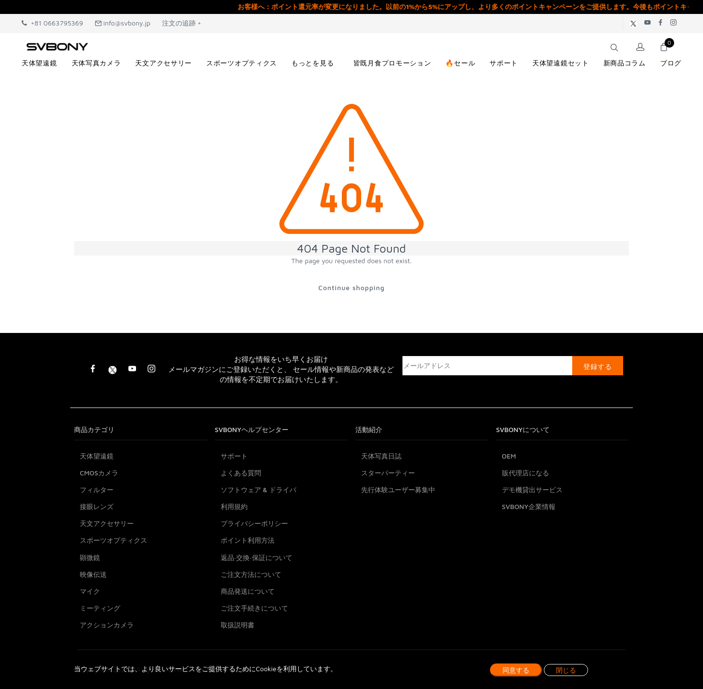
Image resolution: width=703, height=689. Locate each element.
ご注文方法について (251, 574)
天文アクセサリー (107, 523)
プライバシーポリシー (254, 523)
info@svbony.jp (123, 23)
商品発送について (248, 591)
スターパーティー (388, 473)
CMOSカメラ (99, 473)
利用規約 (234, 506)
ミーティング (100, 608)
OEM (509, 456)
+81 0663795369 (52, 23)
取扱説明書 (237, 625)
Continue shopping (351, 287)
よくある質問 (241, 473)
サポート (234, 456)
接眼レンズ (96, 506)
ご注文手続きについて (254, 608)
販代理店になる (525, 473)
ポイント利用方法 (248, 540)
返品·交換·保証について (256, 557)
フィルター (96, 489)
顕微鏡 (90, 557)
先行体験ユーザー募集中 (398, 489)
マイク (90, 591)
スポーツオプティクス (113, 540)
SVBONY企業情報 (528, 506)
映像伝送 (93, 574)
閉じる (566, 670)
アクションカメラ (107, 625)
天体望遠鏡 (96, 456)
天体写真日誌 (381, 456)
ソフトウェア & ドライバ (258, 489)
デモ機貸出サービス (532, 489)
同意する (515, 670)
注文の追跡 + (181, 23)
